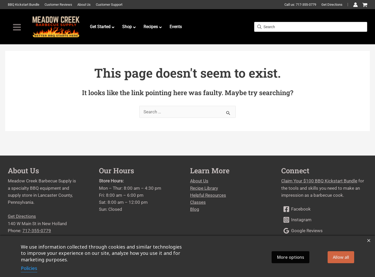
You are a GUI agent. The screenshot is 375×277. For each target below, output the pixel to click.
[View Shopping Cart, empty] (365, 5)
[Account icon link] (355, 4)
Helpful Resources (208, 195)
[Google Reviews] (324, 230)
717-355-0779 (36, 230)
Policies (29, 268)
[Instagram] (324, 220)
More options (290, 257)
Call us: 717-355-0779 (300, 5)
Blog (194, 209)
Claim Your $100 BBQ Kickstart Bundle (319, 180)
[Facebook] (324, 209)
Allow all (341, 257)
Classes (198, 202)
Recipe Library (204, 188)
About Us (199, 180)
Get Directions (331, 5)
